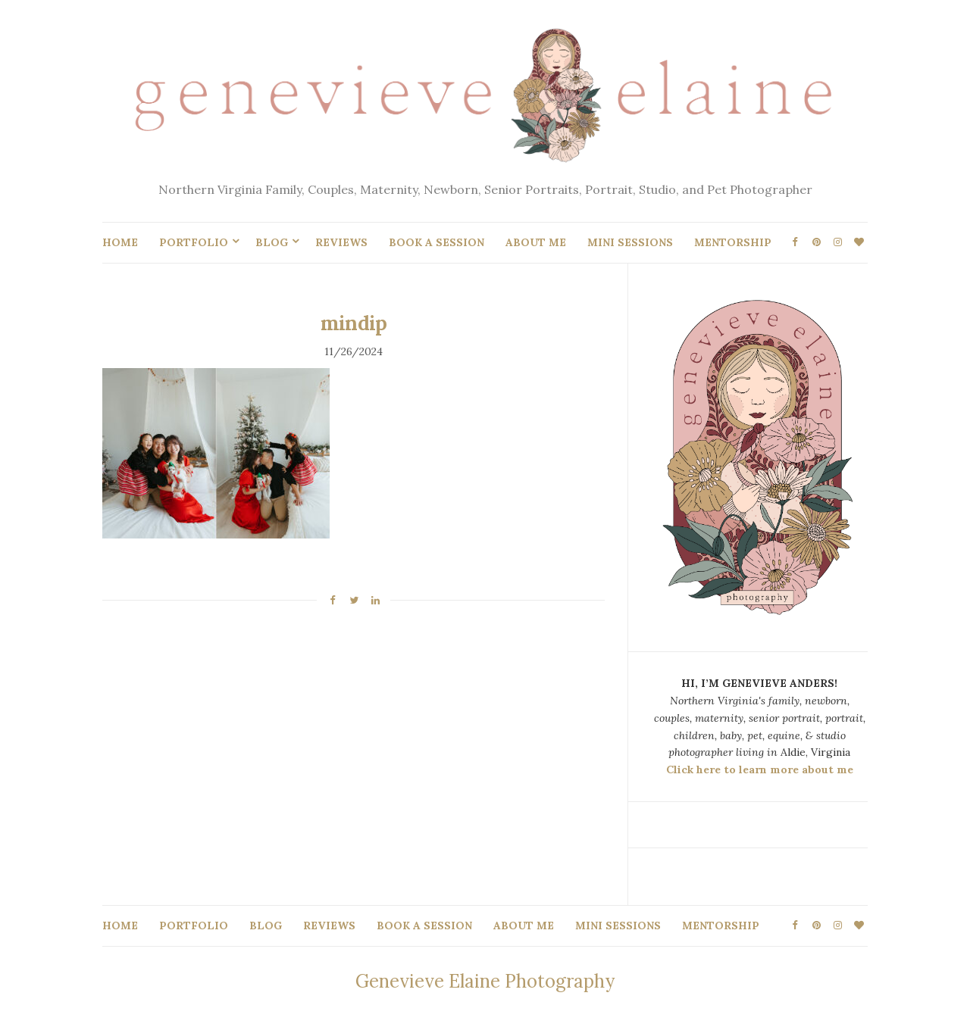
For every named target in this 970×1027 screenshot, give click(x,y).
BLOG (271, 242)
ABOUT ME (535, 242)
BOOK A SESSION (436, 242)
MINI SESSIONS (630, 242)
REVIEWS (341, 242)
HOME (120, 242)
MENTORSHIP (732, 242)
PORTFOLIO (193, 242)
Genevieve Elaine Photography (485, 981)
